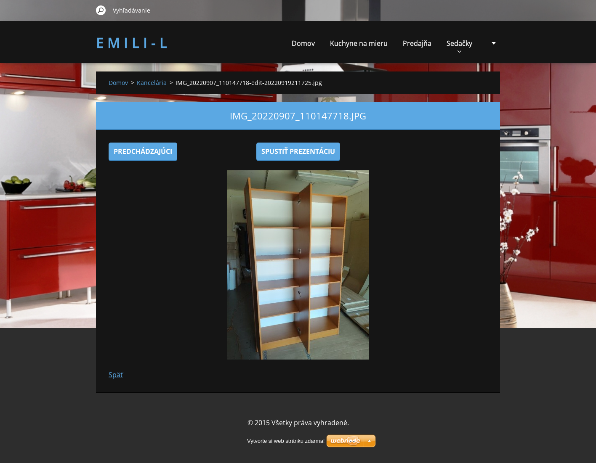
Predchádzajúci (143, 151)
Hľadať (101, 10)
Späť (116, 374)
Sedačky (459, 46)
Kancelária (152, 83)
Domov (303, 43)
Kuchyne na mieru (359, 43)
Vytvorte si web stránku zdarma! (286, 441)
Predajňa (417, 43)
